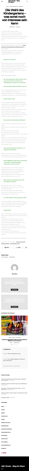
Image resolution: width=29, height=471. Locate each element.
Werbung (3, 448)
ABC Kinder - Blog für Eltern (13, 466)
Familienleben (5, 257)
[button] (11, 344)
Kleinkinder (20, 6)
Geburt (3, 412)
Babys (2, 406)
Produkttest (4, 438)
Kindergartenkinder (14, 6)
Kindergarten (12, 257)
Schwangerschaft (5, 445)
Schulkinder (17, 280)
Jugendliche (11, 279)
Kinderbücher (4, 425)
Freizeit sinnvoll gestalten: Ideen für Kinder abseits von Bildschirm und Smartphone (14, 340)
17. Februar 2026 (16, 342)
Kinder (13, 337)
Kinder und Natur (5, 422)
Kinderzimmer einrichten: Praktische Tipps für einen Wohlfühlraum (14, 383)
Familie (7, 6)
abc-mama (14, 273)
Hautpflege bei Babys (5, 397)
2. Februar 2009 (12, 286)
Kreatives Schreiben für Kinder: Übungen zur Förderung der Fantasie (14, 392)
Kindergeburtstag (6, 432)
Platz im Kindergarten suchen (14, 353)
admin (11, 342)
